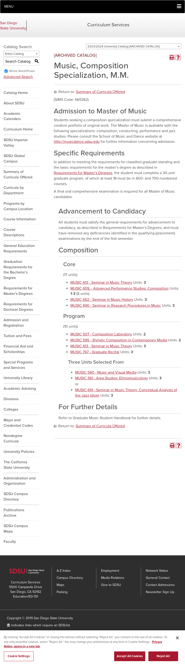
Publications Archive (14, 513)
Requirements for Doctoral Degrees (18, 307)
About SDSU (14, 103)
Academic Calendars (12, 116)
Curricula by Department (14, 190)
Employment (110, 571)
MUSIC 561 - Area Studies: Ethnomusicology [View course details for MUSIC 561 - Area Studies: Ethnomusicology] (111, 378)
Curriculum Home (18, 129)
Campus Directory (70, 578)
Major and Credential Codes (18, 423)
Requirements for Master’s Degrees (18, 291)
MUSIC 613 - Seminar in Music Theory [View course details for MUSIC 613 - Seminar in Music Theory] (101, 282)
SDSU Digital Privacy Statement (52, 632)
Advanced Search (18, 76)
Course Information (20, 219)
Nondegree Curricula (13, 438)
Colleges (11, 409)
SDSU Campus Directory (16, 497)
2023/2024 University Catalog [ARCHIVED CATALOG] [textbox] (124, 46)
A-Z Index (64, 571)
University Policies (19, 451)
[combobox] (133, 46)
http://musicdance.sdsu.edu (77, 141)
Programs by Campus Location (18, 206)
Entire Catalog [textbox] (14, 54)
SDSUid (64, 625)
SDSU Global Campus (14, 158)
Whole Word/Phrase (22, 71)
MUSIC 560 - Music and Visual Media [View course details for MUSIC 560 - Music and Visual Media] (105, 372)
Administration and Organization (19, 481)
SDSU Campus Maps (16, 529)
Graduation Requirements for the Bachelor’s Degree (18, 269)
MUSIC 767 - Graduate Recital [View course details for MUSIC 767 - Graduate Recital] (94, 352)
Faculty (10, 541)
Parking (62, 592)
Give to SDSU (111, 585)
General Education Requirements (19, 248)
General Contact (158, 578)
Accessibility (16, 632)
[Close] (177, 642)
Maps (60, 585)
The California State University (17, 465)
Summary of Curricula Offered (18, 174)
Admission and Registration (16, 323)
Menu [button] (9, 7)
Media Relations (112, 578)
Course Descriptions (14, 232)
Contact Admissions (160, 585)
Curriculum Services (108, 25)
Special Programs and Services (18, 365)
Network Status (157, 571)
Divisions (11, 399)
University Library (18, 378)
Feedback (87, 632)
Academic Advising (20, 388)
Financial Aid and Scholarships (18, 349)
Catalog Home (16, 92)
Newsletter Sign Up (160, 592)
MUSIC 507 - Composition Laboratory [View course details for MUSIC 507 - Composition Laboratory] (101, 334)
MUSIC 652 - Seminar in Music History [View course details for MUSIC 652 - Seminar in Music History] (101, 299)
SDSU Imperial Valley (16, 143)
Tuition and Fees (17, 336)
